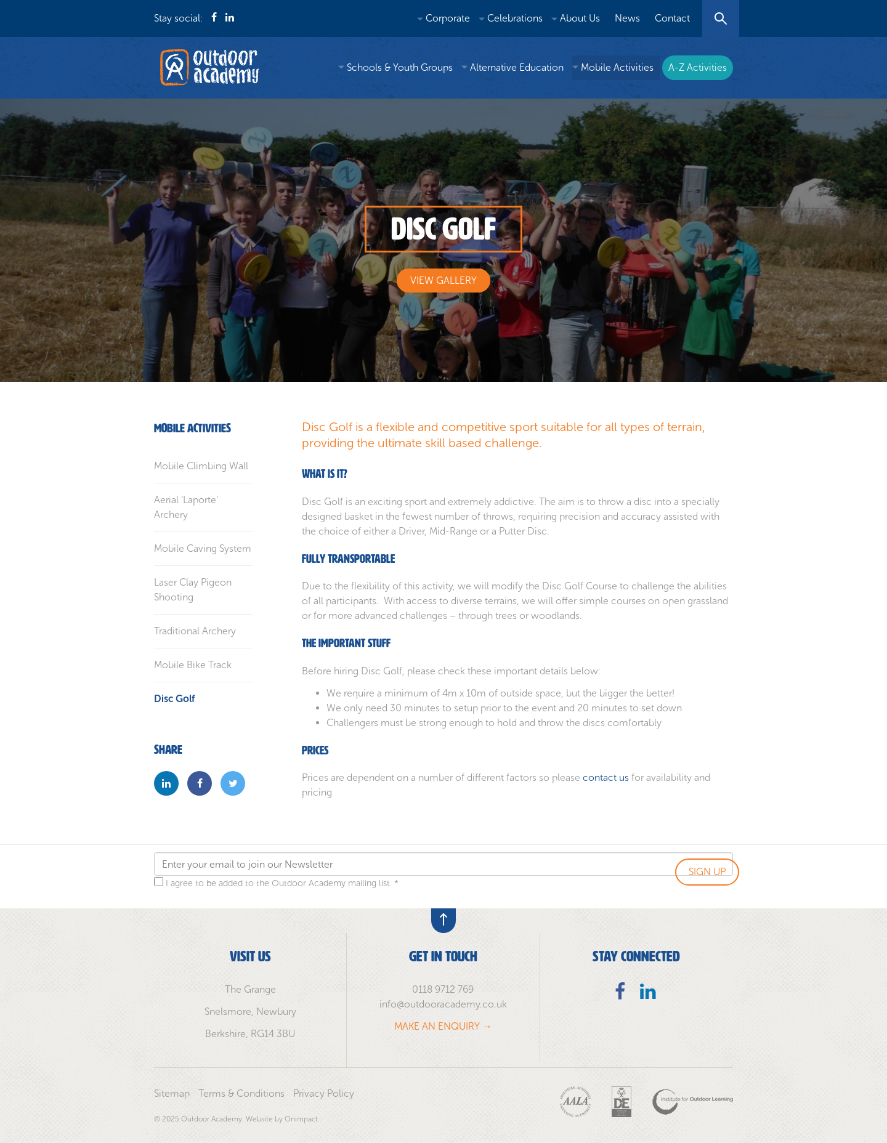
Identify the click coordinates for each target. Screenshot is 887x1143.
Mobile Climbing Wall (201, 466)
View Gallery (443, 280)
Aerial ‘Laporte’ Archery (186, 507)
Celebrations (515, 18)
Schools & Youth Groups (400, 67)
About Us (580, 18)
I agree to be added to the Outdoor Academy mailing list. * (282, 883)
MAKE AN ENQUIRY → (443, 1026)
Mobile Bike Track (193, 665)
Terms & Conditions (241, 1093)
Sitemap (172, 1093)
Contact (672, 18)
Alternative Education (517, 67)
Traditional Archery (195, 631)
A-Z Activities (697, 67)
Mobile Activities (617, 67)
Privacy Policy (323, 1093)
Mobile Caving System (202, 548)
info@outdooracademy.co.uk (443, 1004)
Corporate (448, 18)
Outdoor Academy (209, 67)
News (627, 18)
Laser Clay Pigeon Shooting (193, 589)
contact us (606, 777)
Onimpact (301, 1119)
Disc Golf (174, 699)
